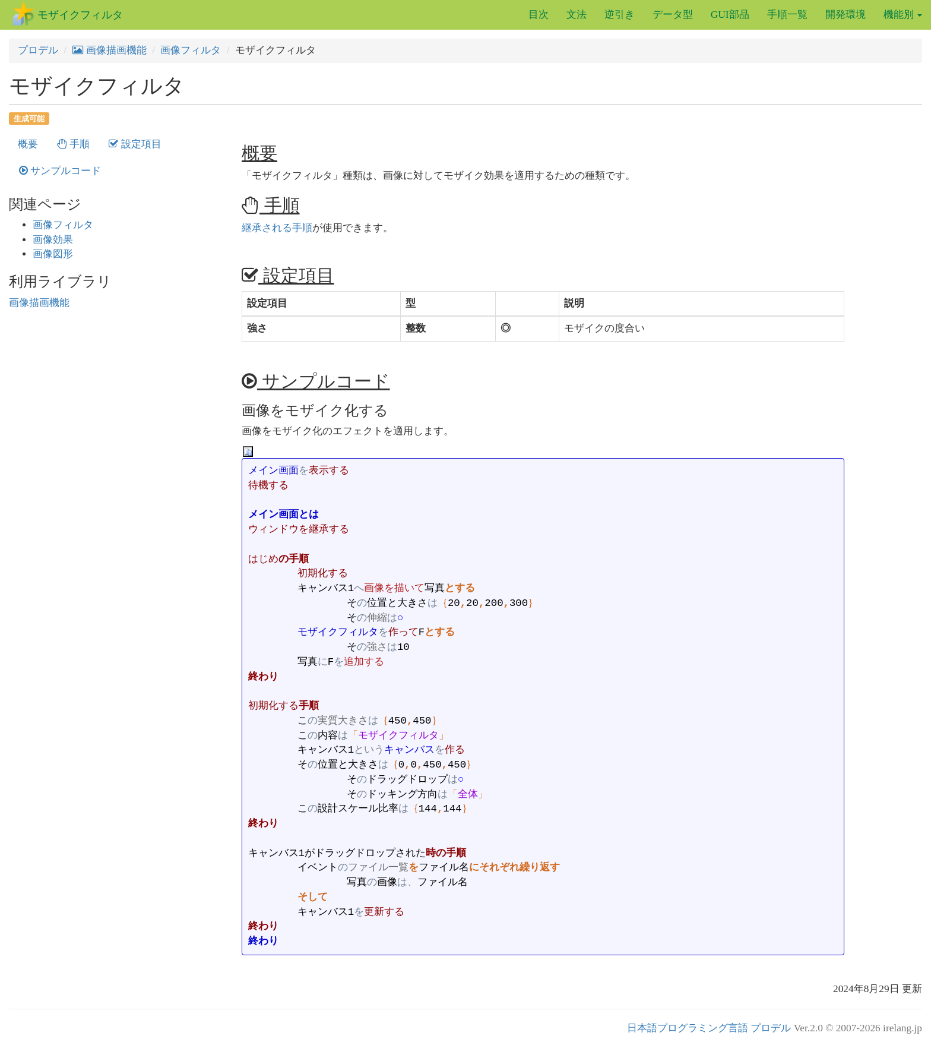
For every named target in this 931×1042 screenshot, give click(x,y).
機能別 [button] (903, 14)
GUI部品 (730, 14)
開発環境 (845, 14)
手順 (73, 144)
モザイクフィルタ (80, 15)
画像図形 (53, 254)
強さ (257, 328)
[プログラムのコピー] (248, 451)
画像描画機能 (109, 50)
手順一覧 (787, 14)
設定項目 (135, 144)
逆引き (619, 14)
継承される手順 (277, 227)
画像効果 (53, 239)
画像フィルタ (190, 50)
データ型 (673, 14)
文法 (576, 14)
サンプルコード (60, 170)
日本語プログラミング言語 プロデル (709, 1028)
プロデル (38, 50)
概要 (28, 144)
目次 (538, 14)
